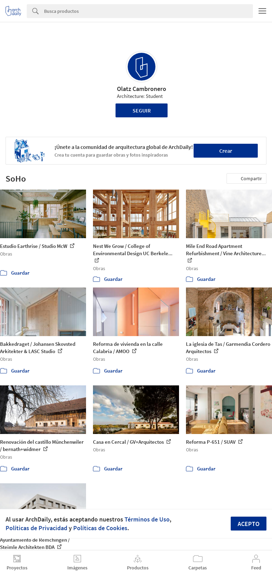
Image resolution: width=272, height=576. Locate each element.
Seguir (142, 110)
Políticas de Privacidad (36, 528)
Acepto (249, 524)
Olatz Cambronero (141, 89)
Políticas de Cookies (100, 528)
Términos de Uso (147, 519)
